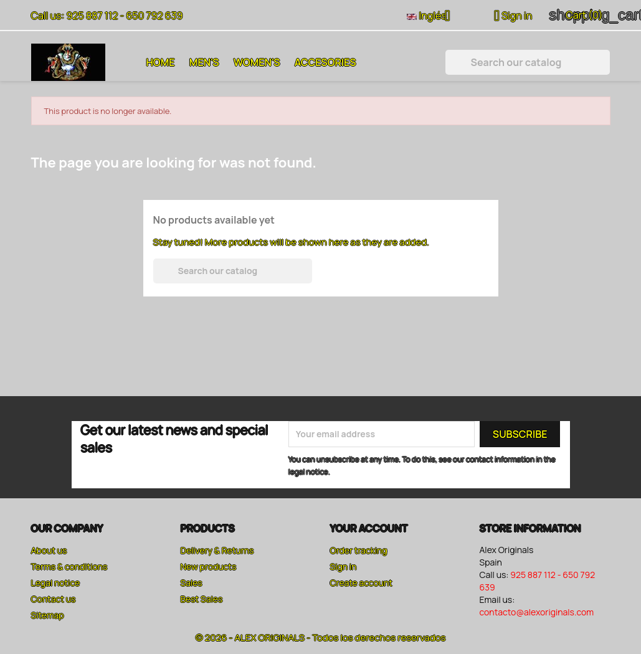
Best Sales (202, 599)
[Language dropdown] (433, 16)
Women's (257, 62)
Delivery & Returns (217, 550)
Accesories (325, 62)
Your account (369, 528)
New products (209, 566)
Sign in (343, 566)
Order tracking (358, 550)
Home (160, 62)
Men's (204, 62)
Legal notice (55, 583)
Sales (191, 583)
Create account (361, 583)
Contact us (53, 599)
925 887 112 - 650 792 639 (124, 15)
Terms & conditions (69, 566)
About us (49, 550)
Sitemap (47, 615)
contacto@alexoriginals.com (537, 612)
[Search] (527, 62)
